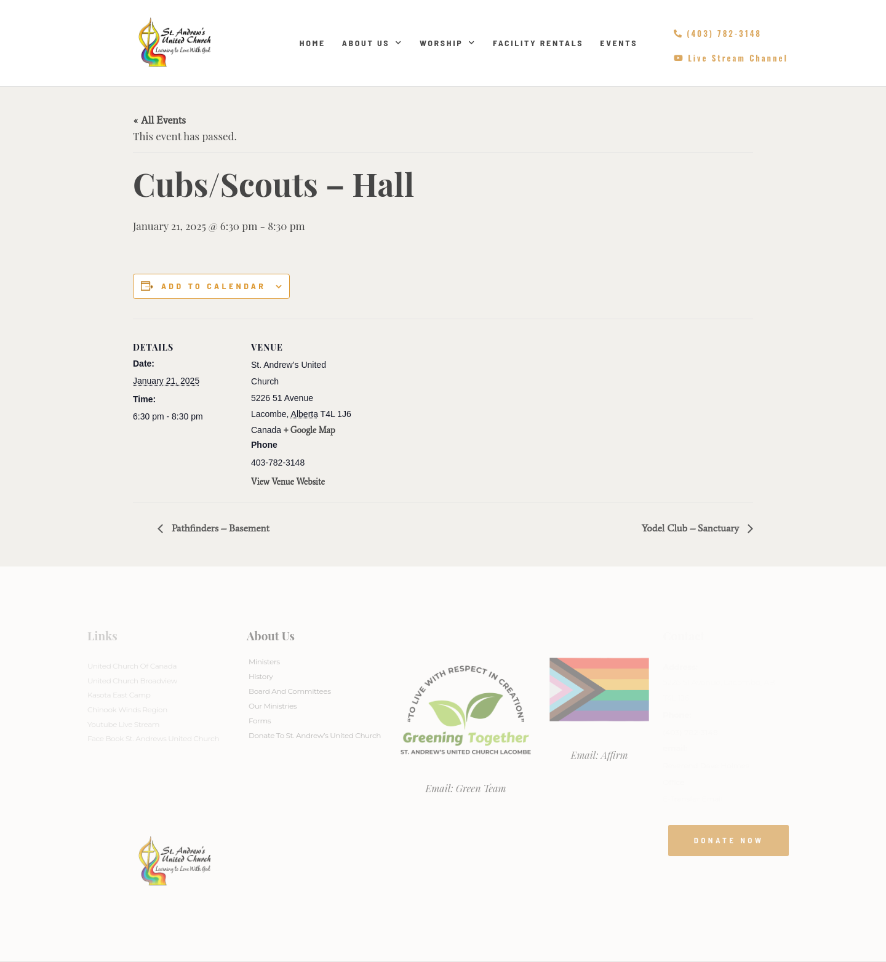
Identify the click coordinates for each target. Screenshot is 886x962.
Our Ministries (273, 705)
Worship (448, 43)
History (261, 676)
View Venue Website (288, 482)
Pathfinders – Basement (219, 528)
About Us (372, 43)
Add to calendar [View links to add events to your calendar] (213, 286)
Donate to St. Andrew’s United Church (315, 735)
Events (618, 43)
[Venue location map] (434, 404)
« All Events (159, 120)
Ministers (264, 661)
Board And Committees (290, 691)
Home (312, 43)
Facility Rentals (538, 43)
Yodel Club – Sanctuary (691, 528)
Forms (260, 720)
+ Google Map (309, 430)
